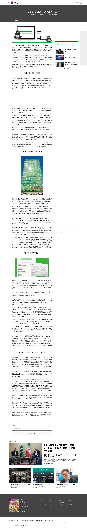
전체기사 (42, 508)
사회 (42, 502)
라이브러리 (61, 504)
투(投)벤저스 (59, 45)
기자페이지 (61, 506)
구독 (65, 44)
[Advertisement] (29, 98)
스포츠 (42, 506)
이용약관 (34, 520)
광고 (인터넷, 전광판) (20, 520)
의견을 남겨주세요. (17, 428)
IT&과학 (51, 504)
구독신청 (70, 502)
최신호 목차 (61, 502)
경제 (51, 500)
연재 (60, 500)
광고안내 (70, 504)
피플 (51, 506)
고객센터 (30, 520)
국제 (51, 502)
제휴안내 (26, 520)
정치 (42, 500)
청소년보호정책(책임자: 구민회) (48, 520)
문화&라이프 (43, 504)
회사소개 (14, 520)
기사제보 (70, 500)
